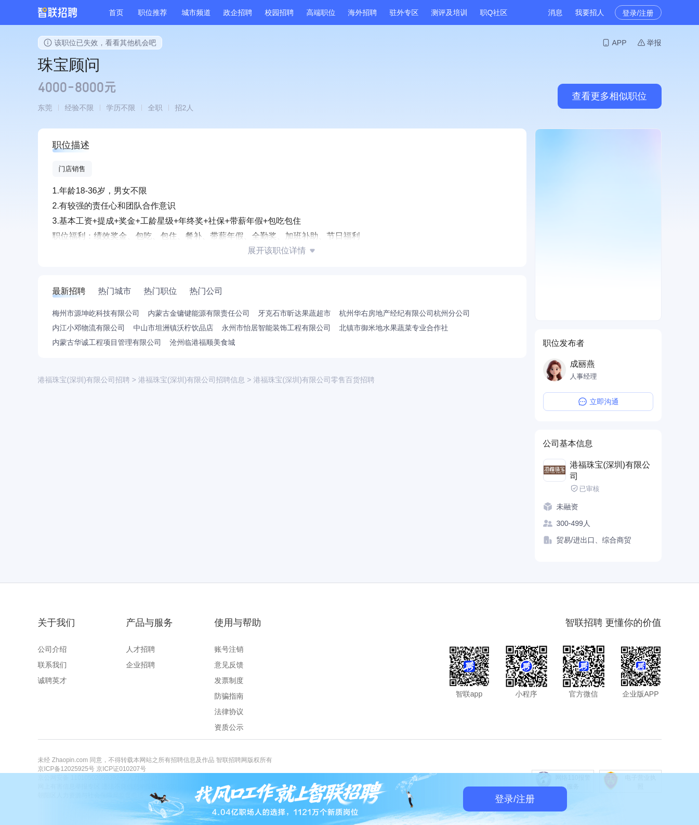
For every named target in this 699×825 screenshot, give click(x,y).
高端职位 (321, 12)
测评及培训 (449, 12)
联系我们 (52, 665)
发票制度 (229, 680)
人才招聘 (140, 649)
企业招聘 (140, 665)
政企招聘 (238, 12)
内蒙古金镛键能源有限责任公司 (199, 313)
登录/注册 (638, 13)
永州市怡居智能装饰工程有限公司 (276, 328)
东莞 (45, 108)
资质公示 (229, 727)
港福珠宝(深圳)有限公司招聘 (84, 380)
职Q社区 (494, 12)
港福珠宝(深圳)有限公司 (610, 470)
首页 (116, 12)
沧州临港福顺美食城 (202, 342)
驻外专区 (404, 12)
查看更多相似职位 (609, 96)
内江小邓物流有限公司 (88, 328)
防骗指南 (229, 696)
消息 (555, 12)
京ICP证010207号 (121, 768)
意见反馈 (229, 665)
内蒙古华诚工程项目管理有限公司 (107, 342)
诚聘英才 (52, 680)
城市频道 (196, 12)
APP (619, 42)
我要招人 (589, 12)
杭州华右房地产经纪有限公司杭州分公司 (404, 313)
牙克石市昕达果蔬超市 (294, 313)
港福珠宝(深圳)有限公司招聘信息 (191, 380)
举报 (654, 42)
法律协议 (229, 711)
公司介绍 (52, 649)
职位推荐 (152, 12)
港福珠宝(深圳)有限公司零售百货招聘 (314, 380)
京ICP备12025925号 (66, 768)
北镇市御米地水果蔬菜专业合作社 (394, 328)
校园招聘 (279, 12)
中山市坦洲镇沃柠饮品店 (174, 328)
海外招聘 (362, 12)
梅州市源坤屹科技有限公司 (96, 313)
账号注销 (229, 649)
